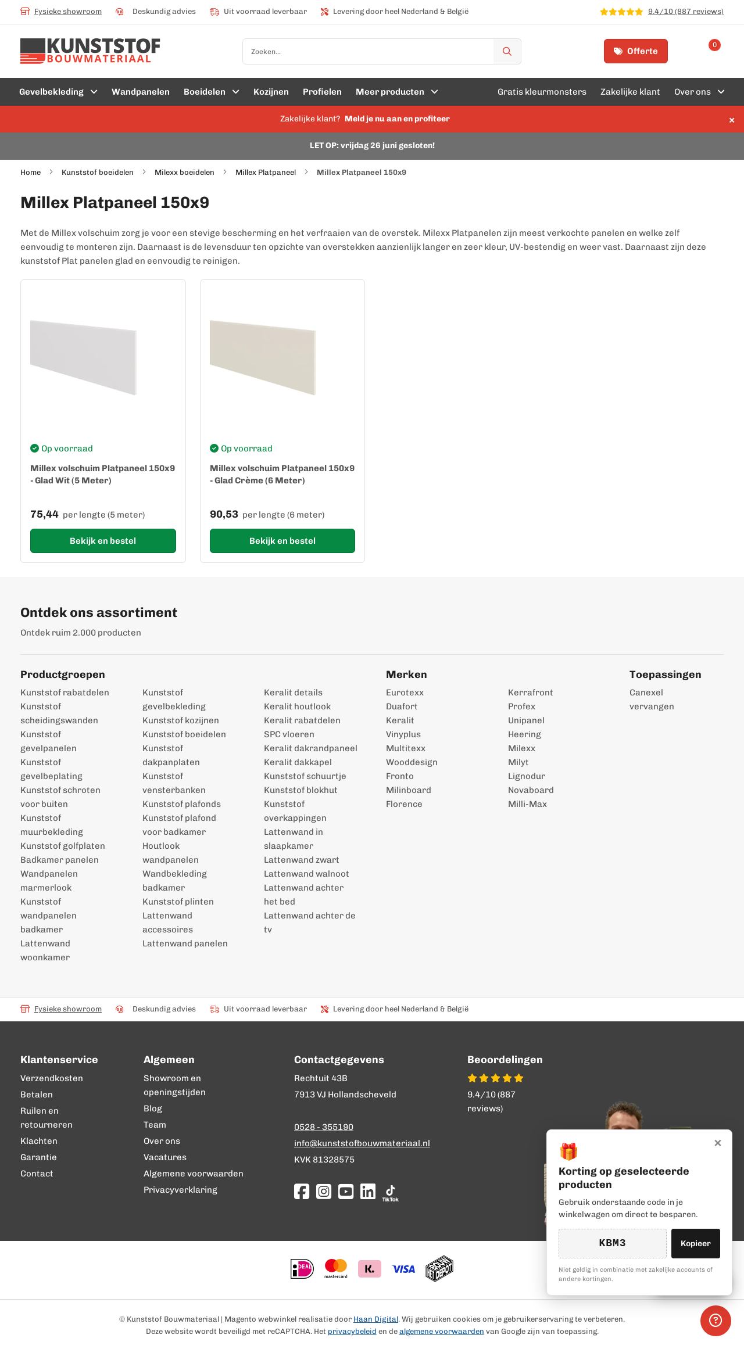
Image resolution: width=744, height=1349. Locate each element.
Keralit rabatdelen (302, 720)
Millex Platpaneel (265, 172)
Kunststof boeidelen (98, 172)
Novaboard (531, 790)
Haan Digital (375, 1319)
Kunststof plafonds (181, 804)
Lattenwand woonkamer (45, 950)
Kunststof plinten (178, 901)
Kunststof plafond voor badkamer (179, 825)
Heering (524, 734)
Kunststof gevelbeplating (51, 769)
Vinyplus (403, 734)
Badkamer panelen (59, 860)
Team (155, 1125)
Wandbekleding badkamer (174, 881)
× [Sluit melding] (731, 119)
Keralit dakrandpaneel (310, 748)
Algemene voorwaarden (194, 1173)
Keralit (400, 720)
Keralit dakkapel (298, 762)
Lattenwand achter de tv (310, 922)
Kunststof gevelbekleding (174, 699)
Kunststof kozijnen (180, 720)
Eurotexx (405, 692)
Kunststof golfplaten (62, 846)
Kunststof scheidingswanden (59, 713)
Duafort (402, 706)
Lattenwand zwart (301, 860)
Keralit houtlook (297, 706)
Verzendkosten (51, 1078)
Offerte (636, 51)
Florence (404, 804)
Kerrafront (530, 692)
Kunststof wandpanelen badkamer (48, 915)
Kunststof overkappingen (295, 811)
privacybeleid (352, 1331)
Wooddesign (412, 762)
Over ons (162, 1141)
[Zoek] (507, 51)
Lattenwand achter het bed (304, 894)
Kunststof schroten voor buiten (60, 797)
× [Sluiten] (717, 1142)
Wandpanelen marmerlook (49, 881)
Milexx (521, 748)
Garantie (38, 1157)
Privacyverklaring (180, 1190)
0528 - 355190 (323, 1127)
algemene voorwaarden (441, 1331)
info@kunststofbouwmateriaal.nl (362, 1143)
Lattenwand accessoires (167, 922)
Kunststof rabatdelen (64, 692)
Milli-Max (527, 804)
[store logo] (90, 51)
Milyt (518, 762)
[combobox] (381, 51)
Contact (36, 1173)
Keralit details (293, 692)
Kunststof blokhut (301, 790)
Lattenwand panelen (185, 943)
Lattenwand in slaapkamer (293, 839)
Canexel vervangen (646, 699)
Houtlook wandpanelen (170, 853)
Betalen (36, 1094)
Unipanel (526, 720)
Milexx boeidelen (184, 172)
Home (30, 172)
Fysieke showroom (61, 11)
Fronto (400, 776)
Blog (153, 1108)
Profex (521, 706)
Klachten (39, 1141)
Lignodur (526, 776)
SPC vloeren (289, 734)
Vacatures (165, 1157)
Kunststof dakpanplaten (171, 755)
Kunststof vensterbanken (174, 783)
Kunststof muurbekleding (51, 825)
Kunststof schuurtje (305, 776)
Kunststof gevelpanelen (48, 741)
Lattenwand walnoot (306, 874)
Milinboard (408, 790)
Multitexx (405, 748)
